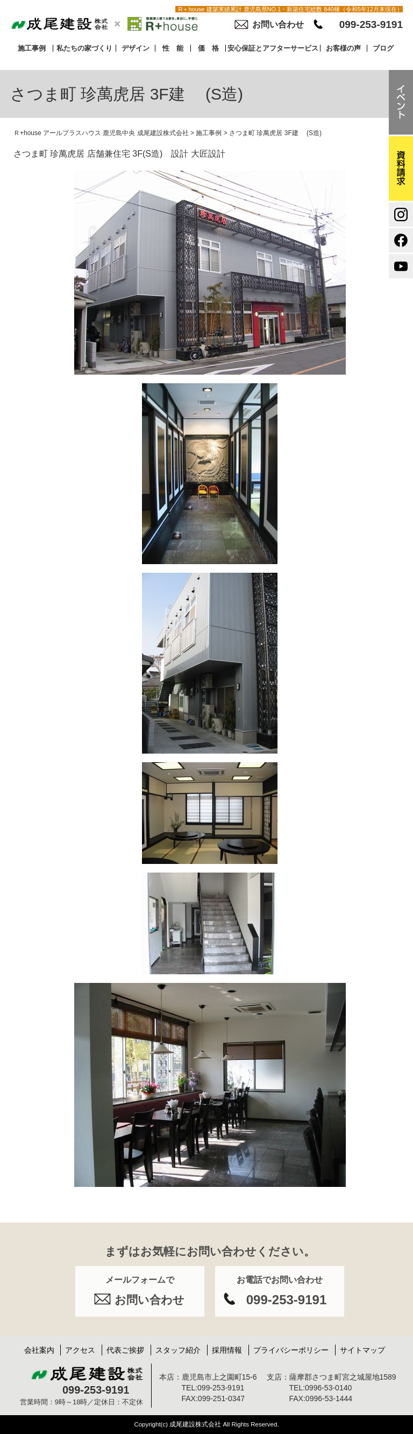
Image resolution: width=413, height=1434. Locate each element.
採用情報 (227, 1350)
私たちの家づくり (84, 48)
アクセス (80, 1350)
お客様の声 (343, 48)
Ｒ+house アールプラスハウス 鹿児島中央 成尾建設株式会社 (101, 133)
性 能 (172, 48)
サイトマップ (362, 1350)
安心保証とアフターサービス (272, 48)
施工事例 (32, 48)
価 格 (208, 48)
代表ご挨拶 (125, 1350)
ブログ (383, 48)
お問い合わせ (278, 24)
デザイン (135, 48)
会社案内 (39, 1350)
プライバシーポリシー (291, 1350)
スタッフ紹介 (178, 1350)
